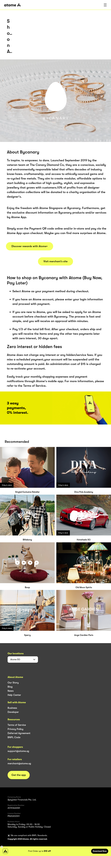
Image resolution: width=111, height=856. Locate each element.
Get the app (18, 775)
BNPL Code (14, 737)
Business (12, 708)
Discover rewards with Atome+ (29, 246)
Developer (13, 712)
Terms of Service (17, 725)
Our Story (13, 682)
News (11, 690)
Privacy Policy (15, 729)
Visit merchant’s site (55, 261)
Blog (10, 686)
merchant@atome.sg (19, 763)
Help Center (14, 695)
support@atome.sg (18, 751)
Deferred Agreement (19, 733)
